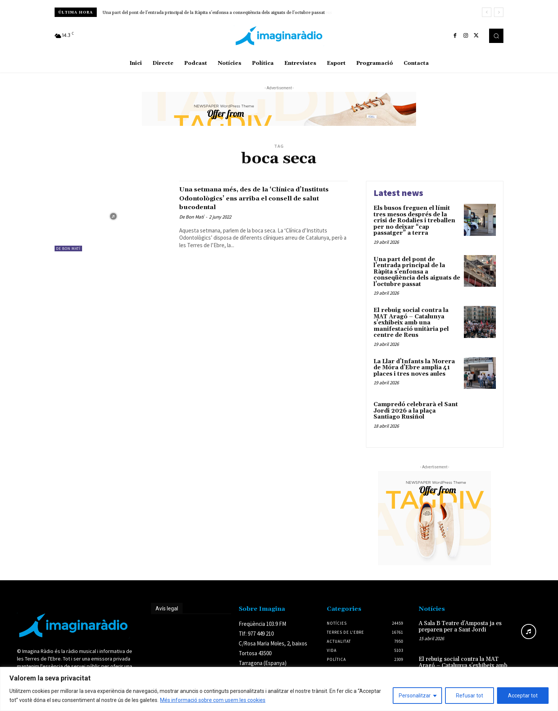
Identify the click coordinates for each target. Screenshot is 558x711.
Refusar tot (469, 696)
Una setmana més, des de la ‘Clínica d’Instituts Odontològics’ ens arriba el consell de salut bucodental (257, 197)
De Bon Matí (68, 248)
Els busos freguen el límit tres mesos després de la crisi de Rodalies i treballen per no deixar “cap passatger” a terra (414, 221)
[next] (498, 12)
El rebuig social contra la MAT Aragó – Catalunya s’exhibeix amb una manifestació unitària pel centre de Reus (411, 323)
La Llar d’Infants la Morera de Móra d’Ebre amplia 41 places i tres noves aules (414, 368)
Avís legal (167, 608)
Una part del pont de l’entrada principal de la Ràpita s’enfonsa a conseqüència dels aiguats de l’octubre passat (213, 12)
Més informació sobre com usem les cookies (212, 700)
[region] (279, 689)
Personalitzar (415, 696)
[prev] (486, 12)
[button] (496, 36)
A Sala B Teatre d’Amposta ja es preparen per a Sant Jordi (460, 626)
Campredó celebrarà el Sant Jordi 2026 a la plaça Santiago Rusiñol (416, 410)
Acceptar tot (523, 696)
